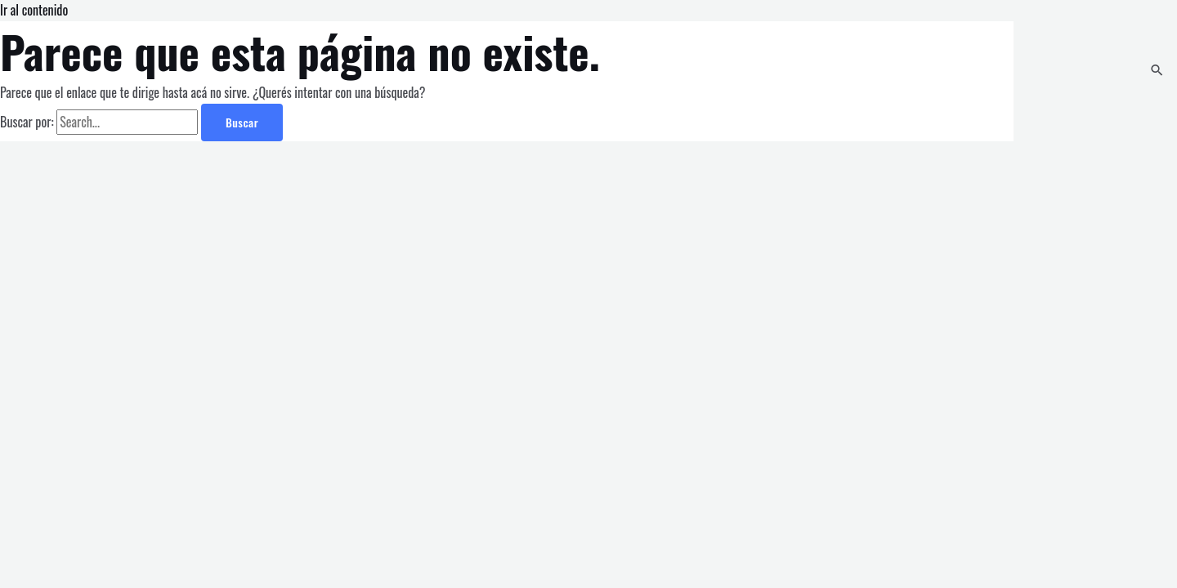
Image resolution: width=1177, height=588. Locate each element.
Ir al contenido (34, 10)
